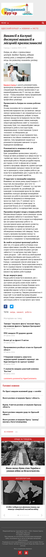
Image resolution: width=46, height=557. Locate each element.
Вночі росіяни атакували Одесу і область (21, 398)
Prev (4, 515)
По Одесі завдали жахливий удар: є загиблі (22, 391)
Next (41, 515)
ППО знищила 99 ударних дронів (18, 333)
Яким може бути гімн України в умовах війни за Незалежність (23, 469)
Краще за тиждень (23, 439)
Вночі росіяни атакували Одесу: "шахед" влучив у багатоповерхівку (21, 420)
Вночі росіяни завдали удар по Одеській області (21, 413)
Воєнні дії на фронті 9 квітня (16, 340)
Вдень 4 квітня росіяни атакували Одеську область (22, 405)
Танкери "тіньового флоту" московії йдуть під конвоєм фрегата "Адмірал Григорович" (22, 325)
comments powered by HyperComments (20, 378)
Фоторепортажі (23, 478)
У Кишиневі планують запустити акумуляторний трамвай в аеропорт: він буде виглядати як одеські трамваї (21, 359)
